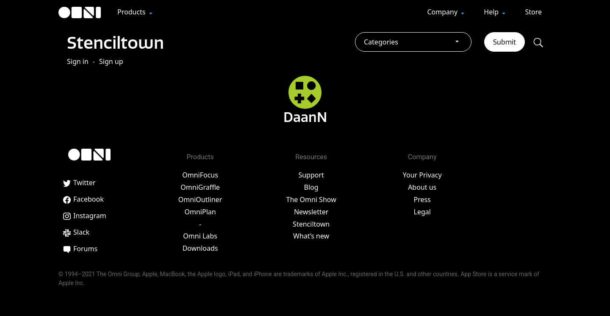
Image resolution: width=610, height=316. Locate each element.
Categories (381, 42)
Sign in (78, 61)
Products (132, 12)
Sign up (111, 61)
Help (492, 12)
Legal (422, 211)
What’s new (311, 236)
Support (311, 175)
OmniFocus (200, 175)
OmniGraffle (200, 187)
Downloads (200, 248)
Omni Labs (200, 236)
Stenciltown (115, 42)
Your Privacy (422, 175)
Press (422, 199)
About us (422, 187)
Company (443, 12)
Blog (311, 187)
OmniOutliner (200, 199)
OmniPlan (200, 211)
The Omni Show (311, 199)
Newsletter (311, 211)
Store (533, 12)
